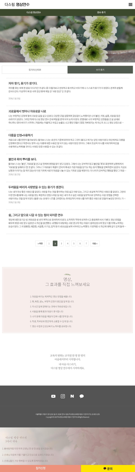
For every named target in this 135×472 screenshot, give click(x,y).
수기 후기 (100, 69)
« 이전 (40, 243)
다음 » (94, 243)
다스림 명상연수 (34, 12)
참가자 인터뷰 (35, 69)
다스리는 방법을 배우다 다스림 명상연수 (15, 4)
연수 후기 (101, 12)
